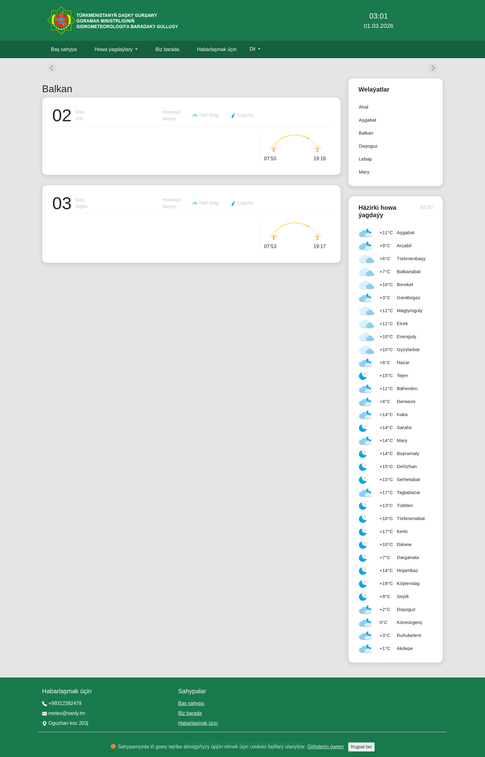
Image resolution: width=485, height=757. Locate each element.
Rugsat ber (361, 746)
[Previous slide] (52, 68)
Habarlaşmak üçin (217, 49)
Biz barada (167, 49)
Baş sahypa (64, 49)
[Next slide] (433, 68)
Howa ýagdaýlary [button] (114, 49)
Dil (253, 49)
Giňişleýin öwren (325, 746)
